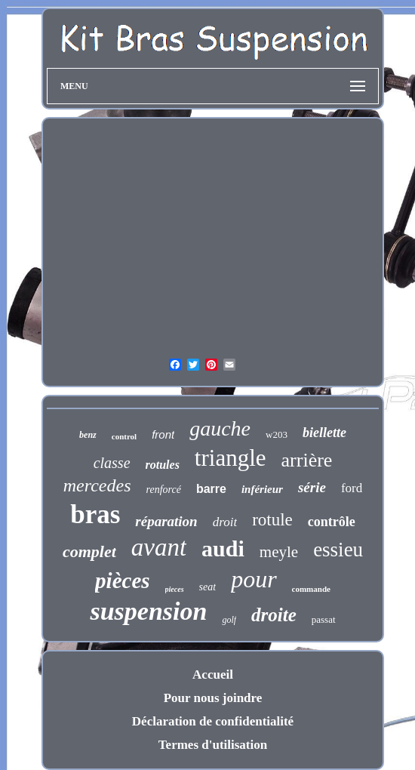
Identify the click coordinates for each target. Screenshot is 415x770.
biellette (324, 432)
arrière (307, 460)
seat (208, 587)
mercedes (97, 485)
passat (324, 619)
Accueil (212, 674)
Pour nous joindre (213, 698)
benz (88, 435)
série (312, 487)
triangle (230, 458)
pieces (174, 589)
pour (253, 579)
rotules (163, 464)
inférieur (262, 489)
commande (311, 588)
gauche (220, 428)
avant (158, 547)
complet (89, 551)
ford (351, 488)
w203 (276, 434)
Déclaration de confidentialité (213, 721)
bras (95, 514)
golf (229, 619)
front (163, 434)
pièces (122, 580)
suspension (148, 611)
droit (225, 522)
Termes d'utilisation (212, 745)
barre (211, 488)
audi (222, 548)
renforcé (163, 489)
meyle (279, 552)
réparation (166, 521)
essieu (338, 549)
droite (274, 615)
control (124, 436)
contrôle (331, 521)
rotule (272, 519)
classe (112, 462)
